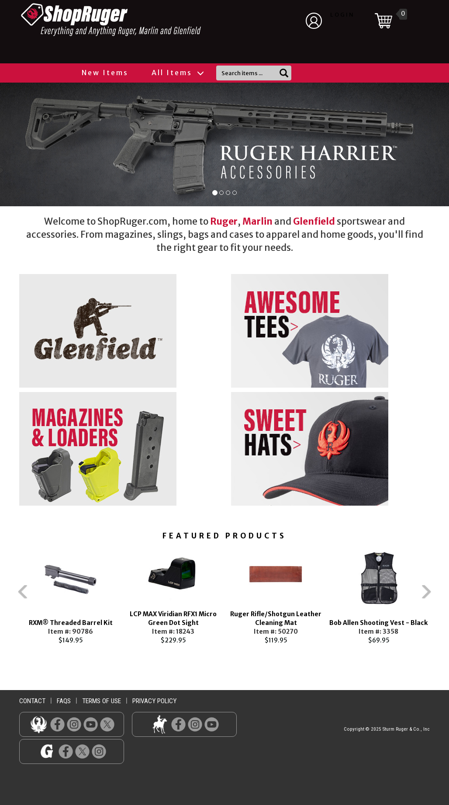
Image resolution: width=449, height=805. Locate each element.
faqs (64, 701)
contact (32, 701)
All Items (177, 72)
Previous (6, 595)
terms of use (101, 701)
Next (443, 595)
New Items (105, 72)
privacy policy (154, 701)
